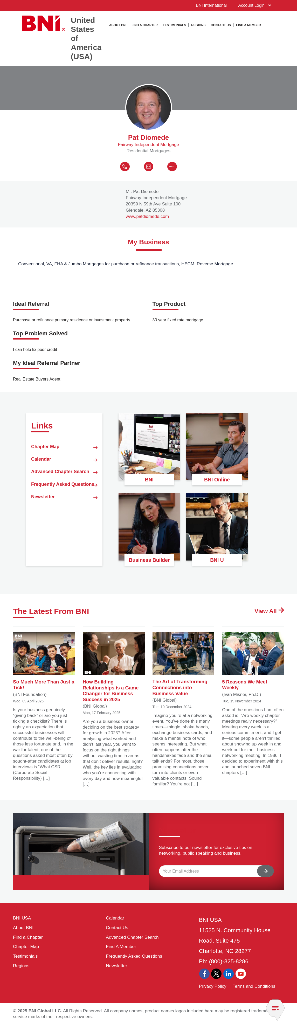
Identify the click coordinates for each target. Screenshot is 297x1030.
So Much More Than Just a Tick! (44, 664)
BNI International (208, 5)
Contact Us (221, 25)
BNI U (217, 562)
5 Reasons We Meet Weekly (253, 664)
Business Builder (149, 558)
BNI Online (216, 481)
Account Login (252, 5)
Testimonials (174, 25)
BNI (149, 481)
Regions (198, 25)
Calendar (64, 469)
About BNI (118, 25)
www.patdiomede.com (147, 219)
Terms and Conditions (254, 990)
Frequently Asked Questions (64, 513)
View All (265, 614)
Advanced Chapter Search (64, 488)
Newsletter (64, 536)
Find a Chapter (144, 25)
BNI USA (23, 923)
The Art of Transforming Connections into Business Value (184, 667)
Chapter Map (64, 452)
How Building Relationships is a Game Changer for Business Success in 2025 (114, 671)
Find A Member (248, 25)
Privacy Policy (212, 990)
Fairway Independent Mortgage (148, 147)
